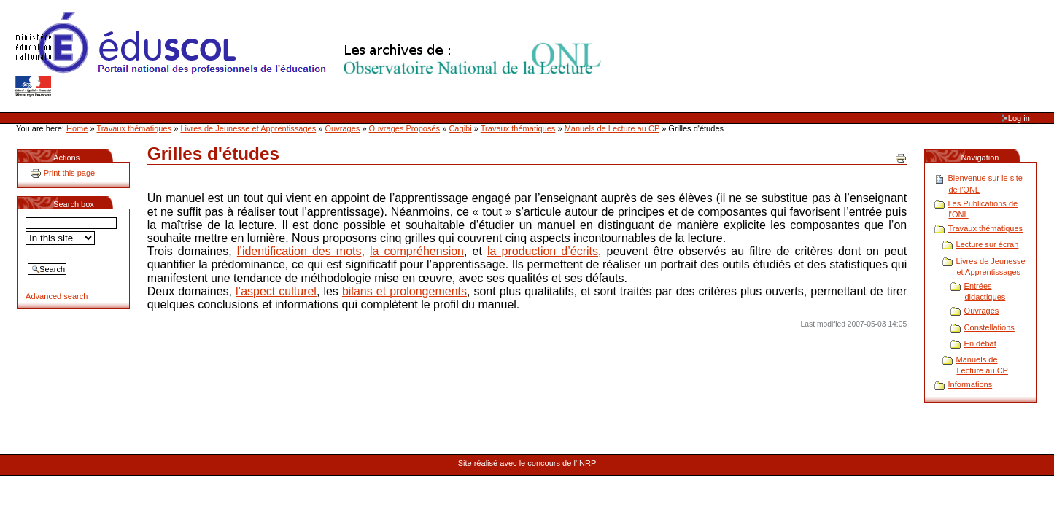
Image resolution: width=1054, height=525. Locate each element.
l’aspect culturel (276, 291)
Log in (1019, 118)
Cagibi (460, 128)
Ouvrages (342, 128)
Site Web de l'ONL (311, 54)
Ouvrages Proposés (405, 128)
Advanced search (57, 296)
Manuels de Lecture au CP (612, 128)
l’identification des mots (299, 251)
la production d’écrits (542, 251)
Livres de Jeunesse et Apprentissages (248, 128)
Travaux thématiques (134, 128)
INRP (586, 463)
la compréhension (417, 251)
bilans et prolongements (404, 291)
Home (77, 128)
